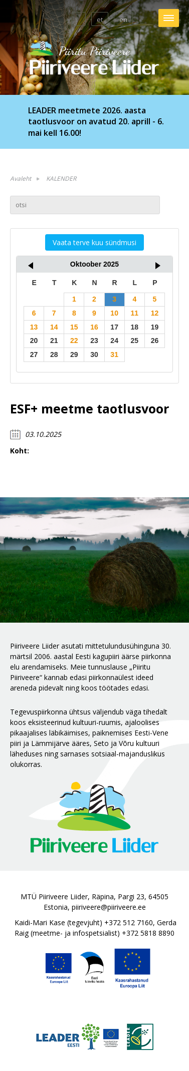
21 (54, 341)
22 (74, 341)
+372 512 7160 (128, 922)
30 (94, 354)
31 (114, 354)
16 (94, 327)
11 (134, 313)
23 (94, 341)
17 (114, 327)
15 (74, 327)
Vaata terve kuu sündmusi (94, 242)
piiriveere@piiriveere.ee (109, 907)
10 (114, 313)
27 (34, 354)
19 (155, 327)
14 (54, 327)
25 (134, 341)
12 (155, 313)
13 (34, 327)
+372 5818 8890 (148, 933)
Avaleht (20, 178)
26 (155, 341)
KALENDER (61, 178)
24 (114, 341)
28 (54, 354)
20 (34, 341)
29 (74, 354)
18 (134, 327)
